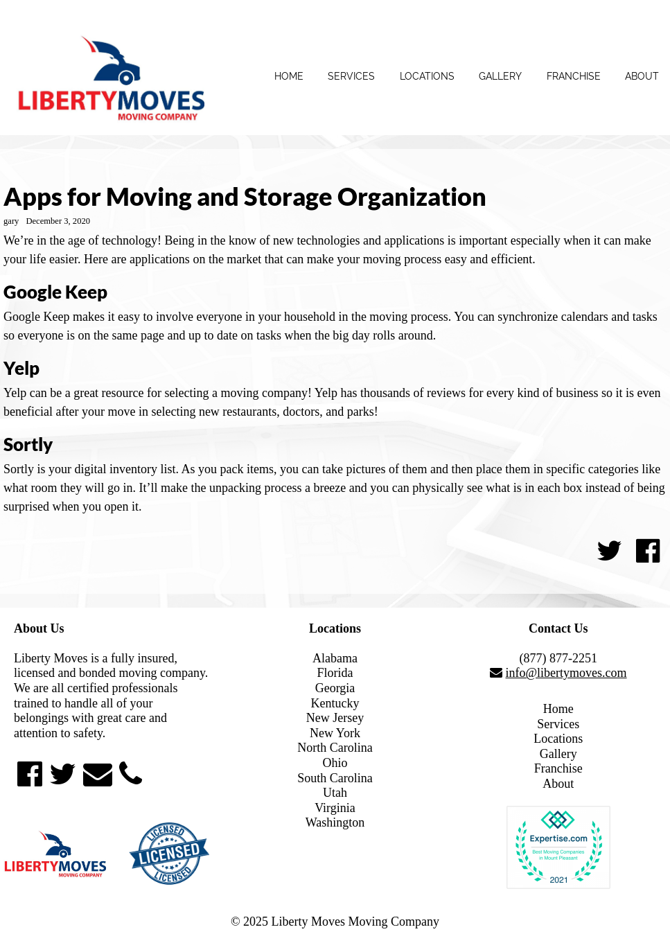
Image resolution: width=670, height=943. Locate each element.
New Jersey (335, 718)
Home (288, 76)
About (642, 76)
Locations (427, 76)
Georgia (335, 688)
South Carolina (335, 778)
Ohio (334, 763)
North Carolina (334, 748)
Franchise (574, 76)
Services (351, 76)
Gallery (500, 76)
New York (335, 733)
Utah (335, 793)
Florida (335, 673)
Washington (335, 822)
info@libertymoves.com (566, 673)
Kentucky (335, 703)
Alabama (335, 658)
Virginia (335, 808)
